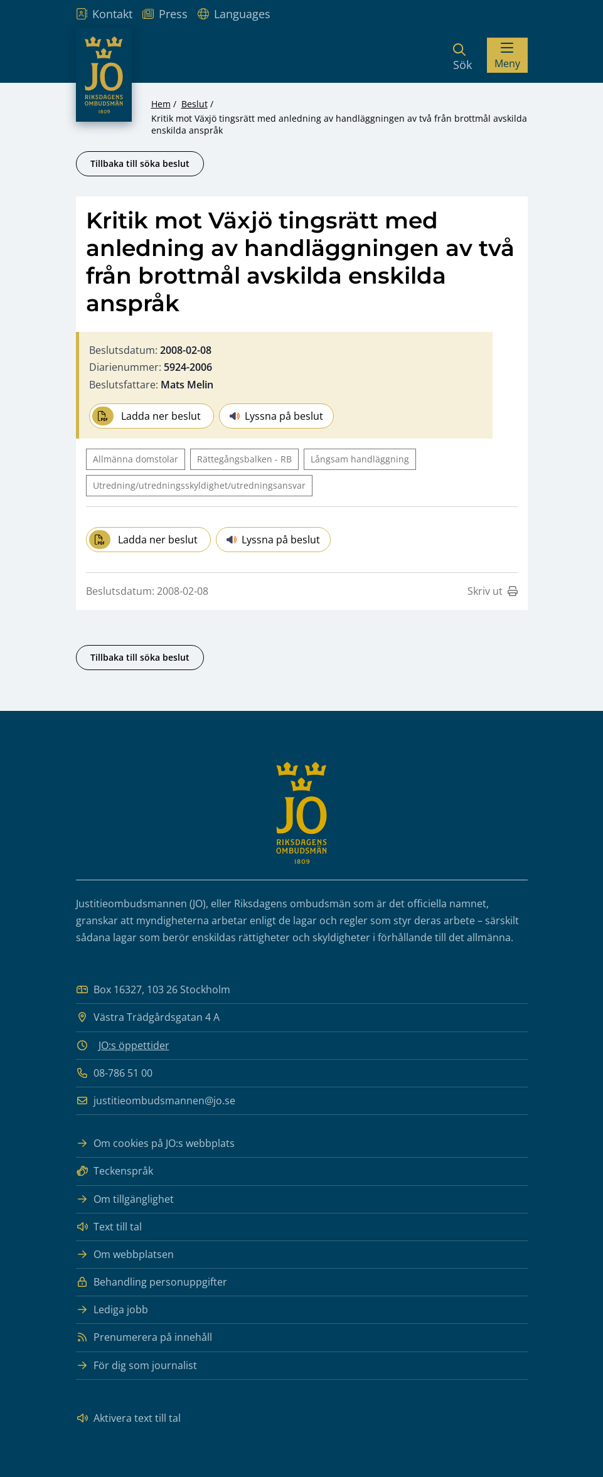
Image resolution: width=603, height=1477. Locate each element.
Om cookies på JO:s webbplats (155, 1143)
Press (165, 14)
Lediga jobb (112, 1309)
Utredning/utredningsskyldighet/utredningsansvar (199, 485)
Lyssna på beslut (276, 416)
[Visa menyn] (507, 55)
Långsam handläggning (360, 459)
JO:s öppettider (134, 1045)
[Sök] (462, 55)
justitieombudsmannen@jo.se (155, 1100)
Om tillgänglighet (125, 1199)
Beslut (194, 104)
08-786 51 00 (114, 1073)
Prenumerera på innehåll (144, 1337)
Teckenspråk (114, 1171)
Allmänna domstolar (135, 459)
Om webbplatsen (125, 1254)
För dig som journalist (136, 1365)
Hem (161, 104)
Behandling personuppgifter (151, 1282)
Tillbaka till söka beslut (139, 163)
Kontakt (104, 14)
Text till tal (109, 1226)
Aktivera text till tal (128, 1418)
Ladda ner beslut (146, 416)
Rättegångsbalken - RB (244, 459)
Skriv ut (492, 591)
